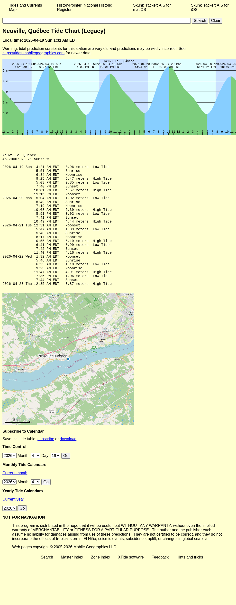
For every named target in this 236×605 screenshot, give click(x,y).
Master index (72, 582)
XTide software (131, 582)
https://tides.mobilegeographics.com (33, 53)
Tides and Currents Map (25, 7)
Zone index (100, 582)
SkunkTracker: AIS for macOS (152, 7)
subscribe (45, 464)
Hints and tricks (189, 582)
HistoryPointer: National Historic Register (84, 7)
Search (47, 582)
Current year (13, 524)
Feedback (160, 582)
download (68, 464)
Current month (14, 498)
